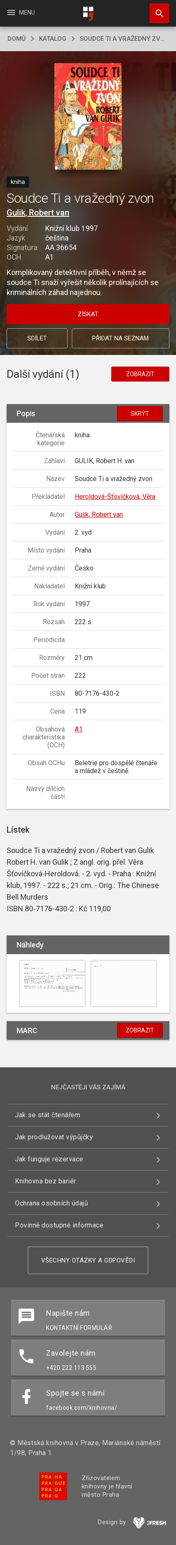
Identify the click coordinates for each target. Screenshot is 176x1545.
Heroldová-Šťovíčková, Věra (115, 497)
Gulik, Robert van (38, 213)
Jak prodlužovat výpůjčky (54, 1137)
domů (16, 38)
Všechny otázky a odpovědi (88, 1260)
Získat (88, 314)
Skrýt (140, 413)
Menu (20, 12)
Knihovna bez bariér (45, 1181)
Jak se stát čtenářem (47, 1115)
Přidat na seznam (120, 338)
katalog (52, 38)
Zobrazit (140, 374)
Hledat (156, 9)
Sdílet (37, 338)
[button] (88, 117)
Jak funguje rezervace (49, 1159)
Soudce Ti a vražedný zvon (124, 38)
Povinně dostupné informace (59, 1225)
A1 (79, 729)
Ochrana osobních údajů (51, 1203)
